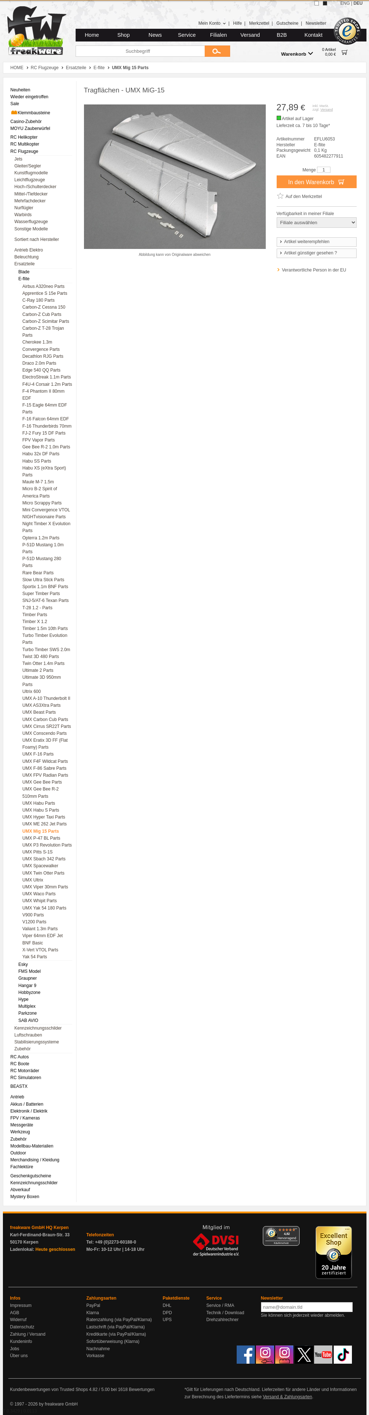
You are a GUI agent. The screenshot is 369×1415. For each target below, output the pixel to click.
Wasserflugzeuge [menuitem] (31, 221)
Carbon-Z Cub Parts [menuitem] (42, 314)
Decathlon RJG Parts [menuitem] (43, 356)
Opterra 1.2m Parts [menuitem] (41, 537)
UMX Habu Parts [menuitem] (39, 803)
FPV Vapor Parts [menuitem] (39, 440)
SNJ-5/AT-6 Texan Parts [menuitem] (46, 600)
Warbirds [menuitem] (23, 214)
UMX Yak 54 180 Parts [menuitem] (45, 908)
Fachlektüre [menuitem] (22, 1166)
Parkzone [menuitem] (28, 1013)
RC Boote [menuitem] (20, 1063)
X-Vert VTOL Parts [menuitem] (41, 949)
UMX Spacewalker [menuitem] (41, 865)
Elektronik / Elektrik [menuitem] (29, 1111)
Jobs (14, 1348)
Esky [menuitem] (23, 964)
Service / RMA (220, 1305)
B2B (282, 35)
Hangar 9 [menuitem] (27, 985)
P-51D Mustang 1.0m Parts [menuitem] (43, 548)
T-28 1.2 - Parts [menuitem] (38, 607)
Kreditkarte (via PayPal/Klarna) (116, 1334)
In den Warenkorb (316, 181)
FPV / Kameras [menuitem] (25, 1118)
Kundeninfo (21, 1341)
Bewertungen (142, 1389)
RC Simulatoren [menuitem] (26, 1077)
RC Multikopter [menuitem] (25, 144)
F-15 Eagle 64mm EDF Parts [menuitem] (45, 409)
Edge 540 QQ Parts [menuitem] (42, 370)
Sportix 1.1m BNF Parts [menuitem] (45, 586)
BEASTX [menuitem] (19, 1086)
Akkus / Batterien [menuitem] (27, 1104)
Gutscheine (287, 23)
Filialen (218, 35)
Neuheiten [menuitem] (21, 89)
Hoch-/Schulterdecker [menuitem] (35, 186)
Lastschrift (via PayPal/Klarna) (116, 1326)
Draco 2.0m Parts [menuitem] (39, 363)
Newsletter (316, 23)
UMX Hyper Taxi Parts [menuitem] (44, 817)
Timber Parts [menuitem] (35, 614)
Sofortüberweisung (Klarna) (113, 1341)
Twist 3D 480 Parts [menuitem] (41, 656)
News (155, 35)
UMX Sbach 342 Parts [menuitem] (44, 858)
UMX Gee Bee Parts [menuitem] (42, 782)
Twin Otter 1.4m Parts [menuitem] (44, 663)
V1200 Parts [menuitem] (35, 921)
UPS (167, 1319)
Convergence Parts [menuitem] (41, 349)
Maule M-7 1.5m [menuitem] (38, 481)
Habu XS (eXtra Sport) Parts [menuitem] (44, 471)
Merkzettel (259, 23)
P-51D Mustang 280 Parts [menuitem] (42, 562)
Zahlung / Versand (27, 1334)
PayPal (93, 1305)
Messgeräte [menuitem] (22, 1124)
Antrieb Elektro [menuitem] (29, 250)
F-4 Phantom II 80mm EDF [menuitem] (44, 395)
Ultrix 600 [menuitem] (32, 691)
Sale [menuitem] (15, 103)
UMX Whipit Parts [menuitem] (40, 900)
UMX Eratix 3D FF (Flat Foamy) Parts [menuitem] (45, 744)
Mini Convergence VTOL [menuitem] (46, 509)
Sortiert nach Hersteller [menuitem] (37, 239)
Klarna (93, 1312)
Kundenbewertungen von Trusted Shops (49, 1389)
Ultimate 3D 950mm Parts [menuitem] (42, 681)
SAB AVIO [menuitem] (28, 1020)
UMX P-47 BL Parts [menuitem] (41, 838)
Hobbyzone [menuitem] (30, 992)
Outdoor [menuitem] (18, 1153)
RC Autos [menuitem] (20, 1056)
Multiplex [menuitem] (27, 1006)
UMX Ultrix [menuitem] (33, 880)
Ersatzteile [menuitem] (25, 263)
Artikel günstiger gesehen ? (308, 252)
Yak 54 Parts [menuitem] (35, 956)
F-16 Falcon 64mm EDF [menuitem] (46, 418)
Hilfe (237, 23)
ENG (345, 3)
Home (92, 35)
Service (187, 35)
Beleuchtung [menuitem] (27, 256)
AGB (14, 1312)
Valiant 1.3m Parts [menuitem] (40, 928)
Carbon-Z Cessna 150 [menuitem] (44, 307)
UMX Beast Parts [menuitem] (39, 712)
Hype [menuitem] (24, 999)
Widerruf (18, 1319)
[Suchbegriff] (140, 51)
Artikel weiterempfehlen (304, 241)
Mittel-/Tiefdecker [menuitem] (31, 194)
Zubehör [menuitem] (23, 1048)
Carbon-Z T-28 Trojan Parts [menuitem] (43, 332)
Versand (250, 35)
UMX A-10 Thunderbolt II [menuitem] (47, 698)
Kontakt (313, 35)
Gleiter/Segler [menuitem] (28, 166)
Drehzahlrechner (222, 1319)
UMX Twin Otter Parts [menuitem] (44, 873)
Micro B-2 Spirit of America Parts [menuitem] (40, 492)
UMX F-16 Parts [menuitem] (38, 754)
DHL (167, 1305)
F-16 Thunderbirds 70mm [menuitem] (47, 426)
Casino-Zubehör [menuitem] (26, 121)
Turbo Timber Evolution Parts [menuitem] (45, 639)
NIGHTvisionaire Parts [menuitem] (44, 516)
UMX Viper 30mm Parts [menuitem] (45, 886)
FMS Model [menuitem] (30, 971)
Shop (123, 35)
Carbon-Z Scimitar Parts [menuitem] (46, 321)
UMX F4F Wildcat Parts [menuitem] (45, 761)
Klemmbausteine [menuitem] (30, 112)
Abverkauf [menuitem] (20, 1189)
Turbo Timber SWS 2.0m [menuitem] (47, 649)
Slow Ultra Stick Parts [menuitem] (43, 579)
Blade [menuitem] (24, 271)
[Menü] (295, 1230)
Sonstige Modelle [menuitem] (31, 228)
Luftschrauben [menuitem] (28, 1035)
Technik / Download (225, 1312)
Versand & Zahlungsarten (287, 1396)
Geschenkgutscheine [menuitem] (31, 1175)
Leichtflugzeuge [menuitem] (30, 179)
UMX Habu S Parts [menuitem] (41, 810)
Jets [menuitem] (19, 159)
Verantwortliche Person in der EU (314, 270)
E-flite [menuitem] (24, 278)
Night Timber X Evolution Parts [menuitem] (47, 527)
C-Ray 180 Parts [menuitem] (39, 300)
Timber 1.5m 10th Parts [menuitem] (45, 628)
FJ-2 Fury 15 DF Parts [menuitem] (44, 433)
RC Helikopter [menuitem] (24, 137)
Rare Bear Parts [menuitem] (38, 572)
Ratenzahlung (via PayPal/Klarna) (119, 1319)
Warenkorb (297, 54)
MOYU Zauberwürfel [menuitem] (30, 128)
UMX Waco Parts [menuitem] (39, 893)
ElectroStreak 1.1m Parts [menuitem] (47, 377)
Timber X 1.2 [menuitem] (35, 621)
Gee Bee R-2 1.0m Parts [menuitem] (46, 446)
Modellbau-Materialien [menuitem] (32, 1146)
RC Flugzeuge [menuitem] (25, 151)
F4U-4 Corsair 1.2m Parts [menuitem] (47, 384)
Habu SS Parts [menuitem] (37, 461)
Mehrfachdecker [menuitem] (30, 200)
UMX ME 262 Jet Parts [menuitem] (45, 824)
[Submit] (217, 51)
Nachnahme (98, 1348)
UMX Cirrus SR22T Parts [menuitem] (47, 726)
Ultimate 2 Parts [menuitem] (38, 670)
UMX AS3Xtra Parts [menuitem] (42, 705)
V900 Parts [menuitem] (33, 914)
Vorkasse (95, 1355)
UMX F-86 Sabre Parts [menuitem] (45, 768)
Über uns (19, 1355)
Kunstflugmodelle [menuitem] (31, 172)
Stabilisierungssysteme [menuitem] (37, 1042)
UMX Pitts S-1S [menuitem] (38, 852)
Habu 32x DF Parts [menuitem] (41, 453)
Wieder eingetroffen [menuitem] (30, 96)
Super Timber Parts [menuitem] (41, 593)
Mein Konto (212, 23)
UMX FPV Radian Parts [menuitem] (45, 775)
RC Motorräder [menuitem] (25, 1070)
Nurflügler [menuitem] (24, 207)
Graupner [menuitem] (28, 978)
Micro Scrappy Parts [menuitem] (42, 503)
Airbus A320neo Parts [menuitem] (44, 286)
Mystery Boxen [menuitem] (25, 1196)
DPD (167, 1312)
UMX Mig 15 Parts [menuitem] (41, 831)
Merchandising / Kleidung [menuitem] (35, 1159)
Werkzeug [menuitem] (20, 1131)
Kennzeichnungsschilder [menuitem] (38, 1028)
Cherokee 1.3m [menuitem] (37, 342)
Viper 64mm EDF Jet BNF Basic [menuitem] (43, 939)
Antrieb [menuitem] (17, 1096)
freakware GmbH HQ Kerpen (39, 1227)
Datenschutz (22, 1326)
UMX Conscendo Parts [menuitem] (45, 733)
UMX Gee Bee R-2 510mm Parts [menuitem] (41, 792)
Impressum (21, 1305)
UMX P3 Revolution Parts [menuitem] (47, 845)
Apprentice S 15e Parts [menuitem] (45, 293)
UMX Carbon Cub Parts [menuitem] (45, 719)
